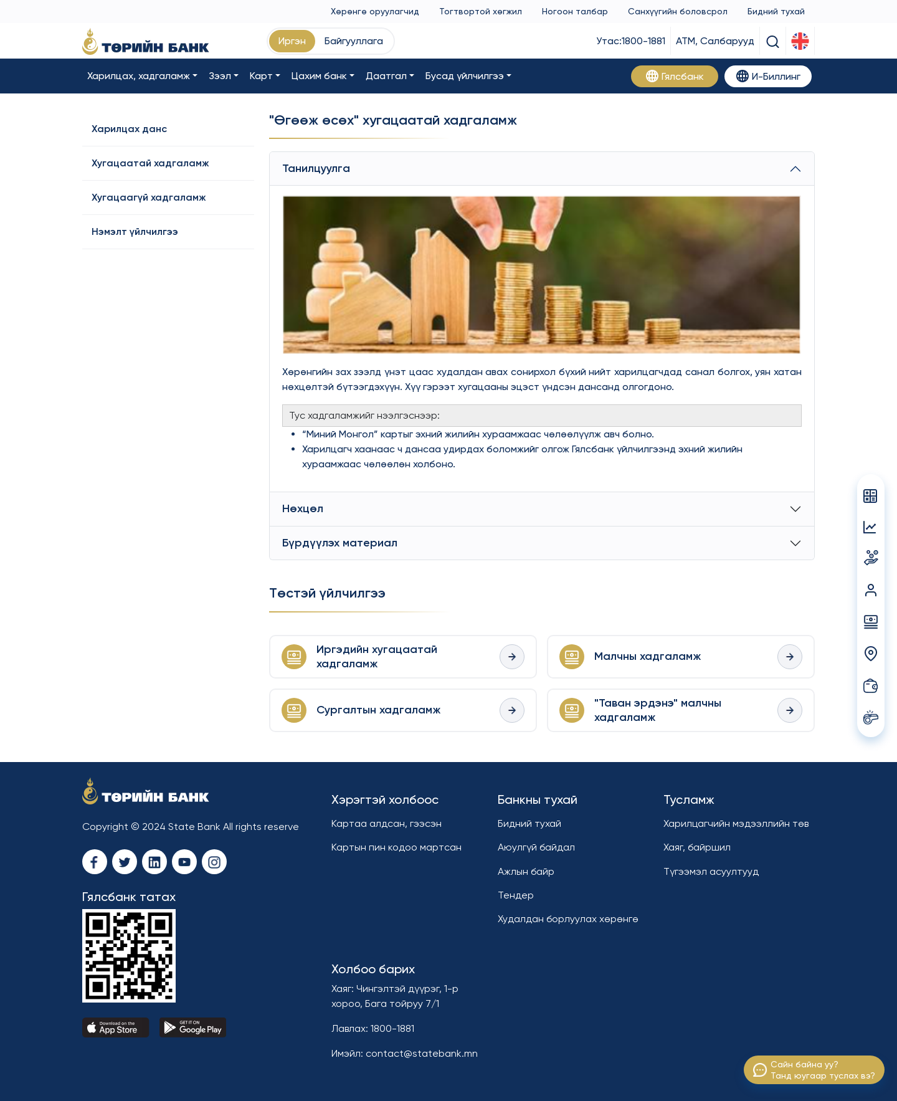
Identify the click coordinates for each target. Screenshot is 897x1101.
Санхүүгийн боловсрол (678, 11)
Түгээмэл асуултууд (711, 871)
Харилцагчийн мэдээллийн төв (736, 823)
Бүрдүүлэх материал (339, 543)
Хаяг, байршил (697, 847)
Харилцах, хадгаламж (138, 76)
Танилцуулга (316, 168)
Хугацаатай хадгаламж (150, 163)
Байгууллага (354, 41)
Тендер (516, 895)
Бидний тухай (776, 11)
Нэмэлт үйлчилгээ (135, 231)
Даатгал (386, 76)
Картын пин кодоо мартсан (396, 847)
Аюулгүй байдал (536, 847)
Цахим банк (319, 76)
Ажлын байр (526, 871)
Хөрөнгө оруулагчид (375, 11)
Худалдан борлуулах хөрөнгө (568, 919)
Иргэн (292, 41)
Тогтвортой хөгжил (480, 11)
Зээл (220, 76)
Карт (261, 76)
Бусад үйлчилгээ (464, 76)
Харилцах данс (129, 129)
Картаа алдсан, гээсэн (386, 823)
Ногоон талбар (575, 11)
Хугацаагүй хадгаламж (149, 197)
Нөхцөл (302, 508)
